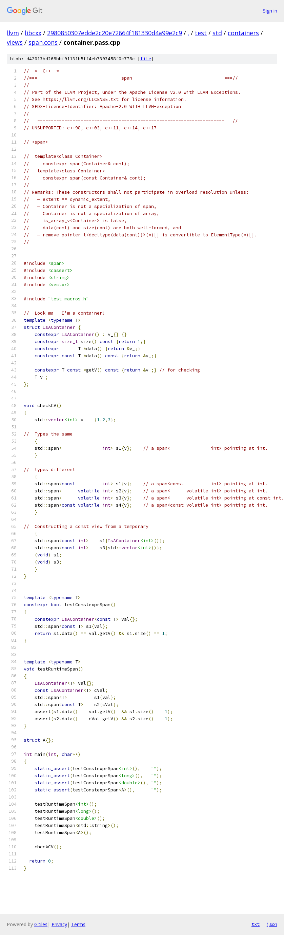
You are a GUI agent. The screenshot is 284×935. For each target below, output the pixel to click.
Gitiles (40, 924)
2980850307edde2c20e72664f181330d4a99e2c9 (114, 33)
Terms (78, 924)
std (217, 33)
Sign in (270, 10)
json (271, 924)
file (145, 59)
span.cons (43, 42)
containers (243, 33)
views (15, 42)
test (201, 33)
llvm (13, 33)
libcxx (33, 33)
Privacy (59, 924)
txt (255, 924)
